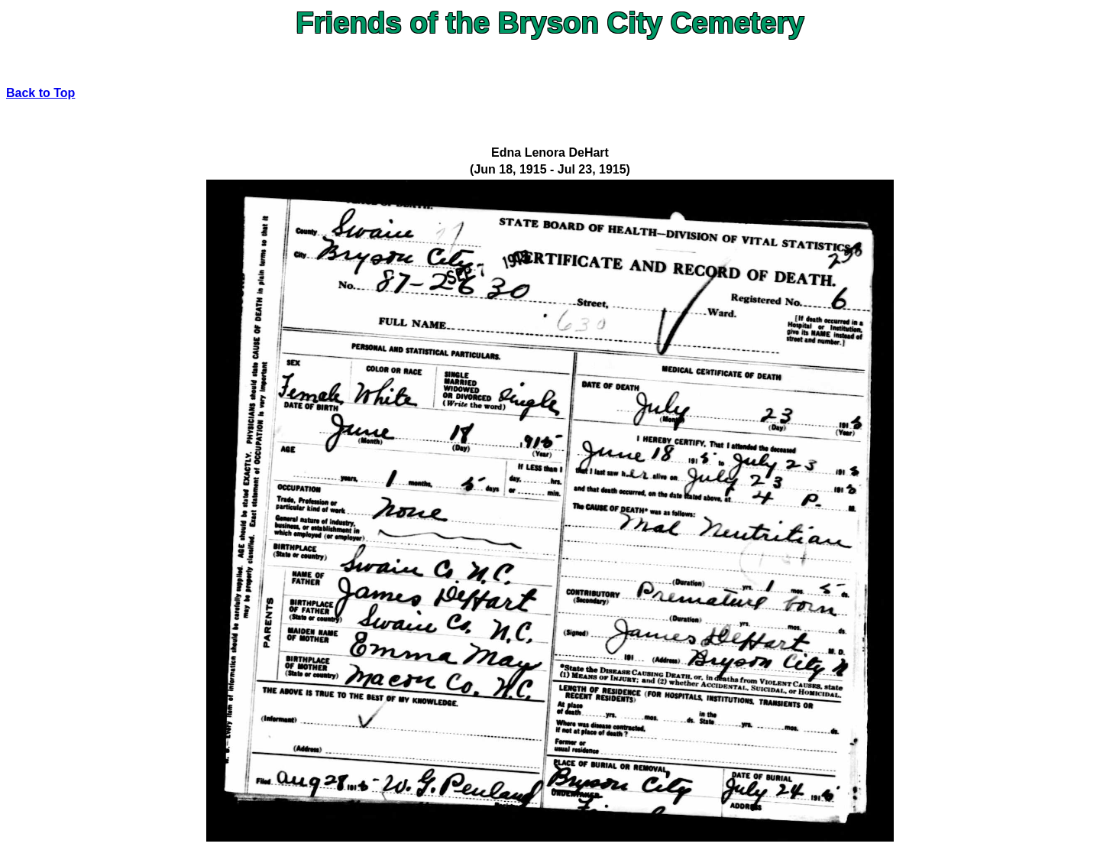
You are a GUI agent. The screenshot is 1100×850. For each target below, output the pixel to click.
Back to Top (40, 92)
